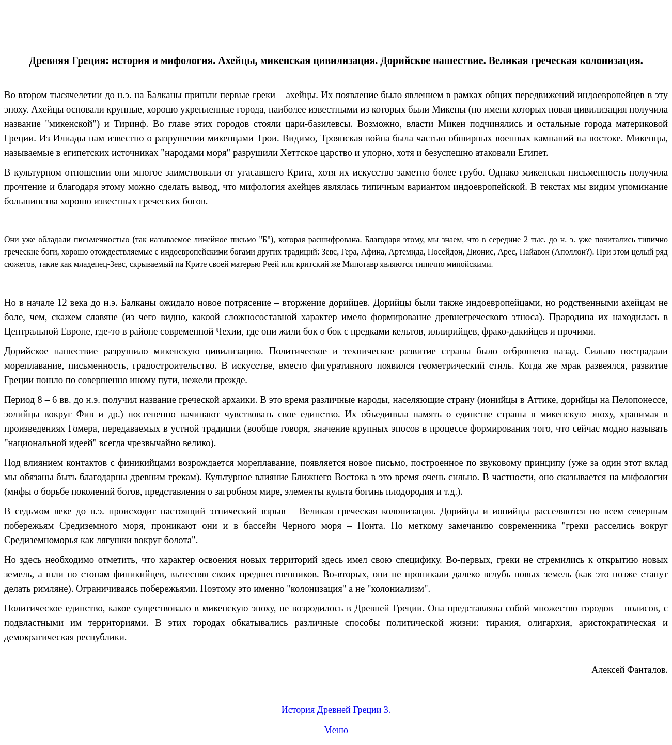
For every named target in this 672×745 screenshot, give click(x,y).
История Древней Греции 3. (336, 710)
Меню (336, 730)
